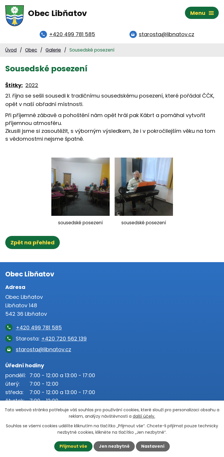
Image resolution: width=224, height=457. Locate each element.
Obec (31, 50)
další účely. (144, 416)
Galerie (53, 50)
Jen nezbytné (114, 446)
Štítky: (14, 85)
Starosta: (51, 338)
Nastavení (152, 446)
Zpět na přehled (32, 242)
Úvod (11, 50)
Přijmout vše (73, 446)
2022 (31, 85)
